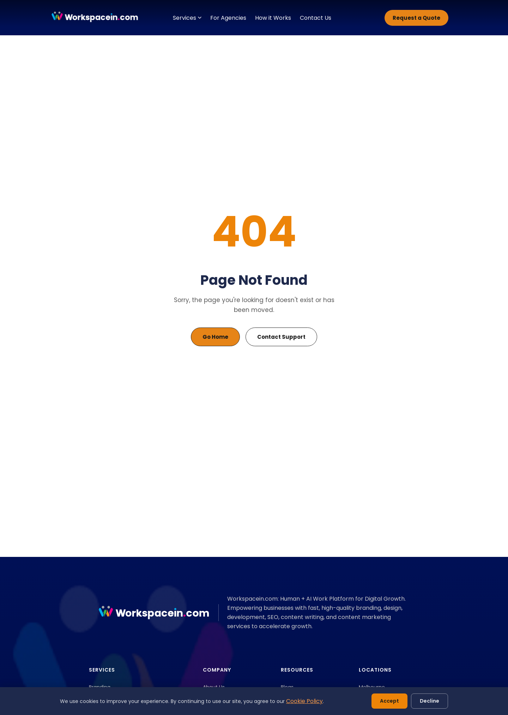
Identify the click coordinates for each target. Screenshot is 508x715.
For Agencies (228, 18)
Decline (429, 700)
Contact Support (281, 337)
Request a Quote (416, 18)
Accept (389, 700)
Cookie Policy (304, 701)
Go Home (215, 337)
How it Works (273, 18)
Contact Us (315, 18)
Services (187, 18)
